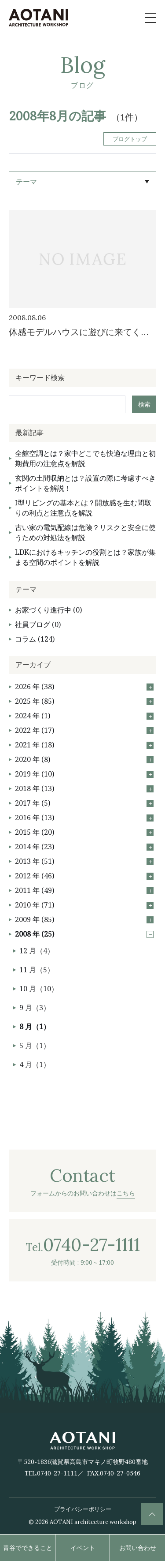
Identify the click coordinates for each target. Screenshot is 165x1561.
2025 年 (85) (84, 701)
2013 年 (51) (84, 861)
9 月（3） (34, 1007)
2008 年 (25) (84, 934)
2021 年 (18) (84, 745)
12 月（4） (36, 951)
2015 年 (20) (84, 832)
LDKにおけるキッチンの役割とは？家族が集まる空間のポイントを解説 (85, 557)
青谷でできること (27, 1547)
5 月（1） (34, 1045)
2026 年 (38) (84, 686)
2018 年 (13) (84, 788)
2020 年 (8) (84, 759)
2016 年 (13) (84, 817)
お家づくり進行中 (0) (48, 610)
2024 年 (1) (84, 716)
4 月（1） (34, 1064)
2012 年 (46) (84, 876)
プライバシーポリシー (82, 1509)
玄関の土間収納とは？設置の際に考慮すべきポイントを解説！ (85, 483)
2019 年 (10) (84, 774)
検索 (144, 404)
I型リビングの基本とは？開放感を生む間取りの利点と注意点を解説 (83, 508)
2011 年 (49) (84, 890)
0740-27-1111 (57, 1473)
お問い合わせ (137, 1547)
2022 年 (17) (84, 730)
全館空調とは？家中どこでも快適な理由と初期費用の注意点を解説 (85, 458)
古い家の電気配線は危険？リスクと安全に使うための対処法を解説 (85, 532)
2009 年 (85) (84, 919)
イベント (82, 1547)
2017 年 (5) (84, 803)
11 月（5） (36, 970)
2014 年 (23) (84, 846)
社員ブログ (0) (38, 624)
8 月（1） (34, 1026)
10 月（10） (38, 988)
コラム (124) (35, 639)
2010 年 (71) (84, 905)
